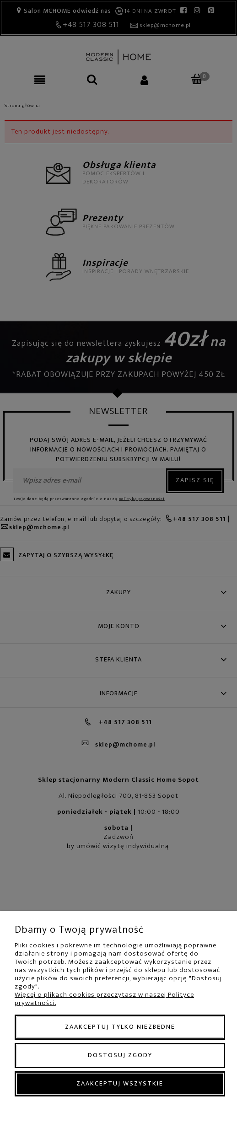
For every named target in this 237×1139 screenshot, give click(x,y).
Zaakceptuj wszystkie (119, 1083)
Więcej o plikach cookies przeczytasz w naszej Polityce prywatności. (104, 999)
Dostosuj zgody (120, 1055)
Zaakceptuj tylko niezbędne (120, 1026)
